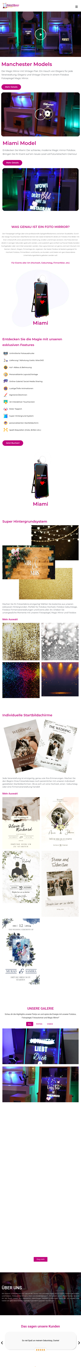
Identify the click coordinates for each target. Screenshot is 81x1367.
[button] (77, 7)
